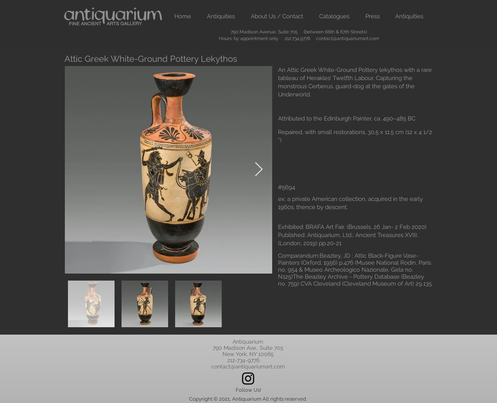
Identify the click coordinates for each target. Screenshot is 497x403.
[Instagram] (248, 378)
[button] (221, 16)
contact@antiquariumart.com (347, 38)
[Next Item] (258, 169)
